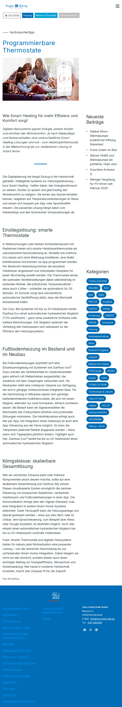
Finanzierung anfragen (16, 675)
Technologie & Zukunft (101, 391)
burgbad (107, 301)
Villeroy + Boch (97, 426)
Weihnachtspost (12, 669)
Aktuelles (93, 287)
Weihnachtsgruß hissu (16, 608)
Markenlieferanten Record (18, 701)
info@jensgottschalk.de (102, 618)
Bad (91, 294)
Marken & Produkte (46, 15)
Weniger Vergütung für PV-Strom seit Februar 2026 (102, 184)
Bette (101, 294)
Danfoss (93, 308)
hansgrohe (107, 322)
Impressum (9, 695)
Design (106, 308)
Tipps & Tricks (96, 398)
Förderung (94, 315)
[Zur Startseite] (19, 6)
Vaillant (92, 405)
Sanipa (92, 377)
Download (9, 688)
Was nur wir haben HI (16, 656)
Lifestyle (93, 357)
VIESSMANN (95, 419)
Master (46, 618)
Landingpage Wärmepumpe (19, 663)
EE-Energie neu (12, 621)
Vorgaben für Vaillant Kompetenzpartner (15, 635)
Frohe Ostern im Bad (103, 150)
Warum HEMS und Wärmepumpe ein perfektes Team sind (103, 160)
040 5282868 (95, 622)
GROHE (92, 322)
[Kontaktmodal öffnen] (110, 6)
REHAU (111, 370)
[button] (117, 6)
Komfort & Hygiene (98, 350)
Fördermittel (10, 682)
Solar (104, 377)
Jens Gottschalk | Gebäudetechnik (53, 610)
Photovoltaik (95, 370)
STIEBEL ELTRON (97, 384)
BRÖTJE (93, 301)
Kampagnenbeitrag (99, 336)
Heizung (27, 15)
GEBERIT (109, 315)
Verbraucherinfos (69, 15)
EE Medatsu (10, 614)
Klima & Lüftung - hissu (16, 627)
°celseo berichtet (98, 281)
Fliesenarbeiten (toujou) (17, 650)
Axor (106, 287)
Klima (91, 343)
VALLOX (106, 405)
